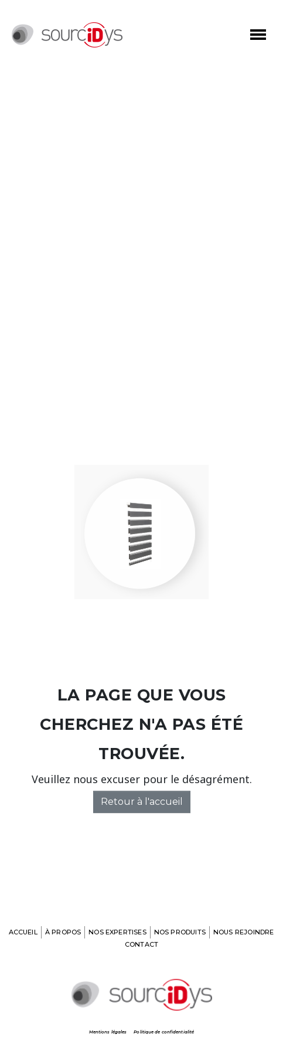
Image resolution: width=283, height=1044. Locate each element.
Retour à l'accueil (142, 801)
